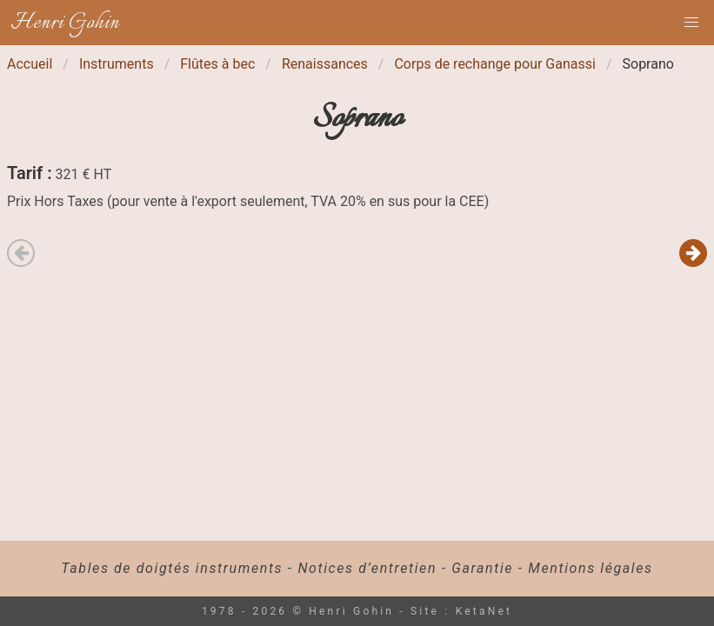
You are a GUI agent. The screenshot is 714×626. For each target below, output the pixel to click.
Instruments (116, 64)
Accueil (29, 64)
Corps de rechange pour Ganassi (494, 64)
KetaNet (484, 611)
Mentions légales (590, 568)
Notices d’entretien (367, 568)
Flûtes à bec (217, 64)
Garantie (482, 568)
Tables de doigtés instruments (172, 568)
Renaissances (325, 64)
